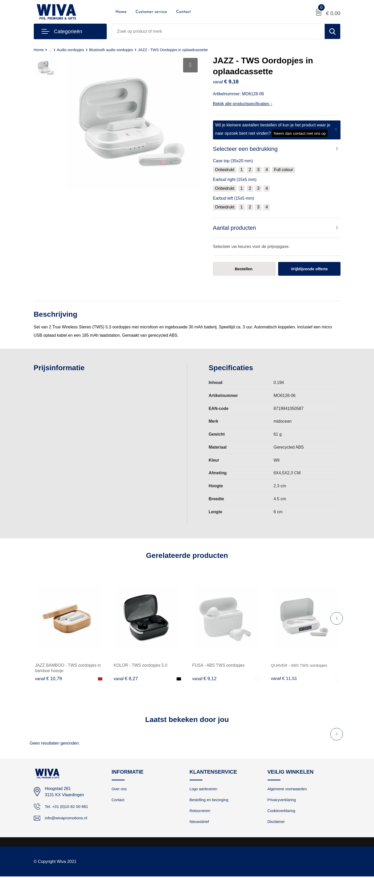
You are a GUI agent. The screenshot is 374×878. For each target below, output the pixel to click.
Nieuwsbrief (200, 823)
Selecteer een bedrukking (245, 149)
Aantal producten (234, 228)
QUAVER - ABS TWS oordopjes (300, 665)
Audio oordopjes (71, 50)
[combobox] (218, 31)
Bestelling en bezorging (210, 800)
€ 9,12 (204, 678)
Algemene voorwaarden (288, 789)
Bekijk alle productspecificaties (242, 104)
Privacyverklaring (282, 800)
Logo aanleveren (204, 789)
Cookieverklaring (282, 811)
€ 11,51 (284, 678)
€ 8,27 (125, 678)
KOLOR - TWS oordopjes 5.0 (140, 665)
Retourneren (200, 811)
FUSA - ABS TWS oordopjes (218, 665)
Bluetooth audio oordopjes (112, 50)
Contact (183, 12)
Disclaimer (277, 823)
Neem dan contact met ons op (300, 133)
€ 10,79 (48, 678)
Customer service (151, 12)
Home (121, 12)
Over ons (120, 789)
